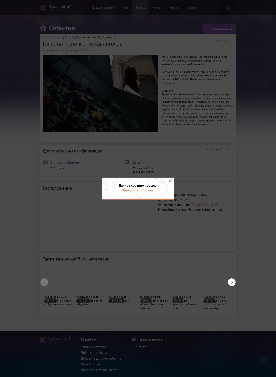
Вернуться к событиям (138, 190)
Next (230, 280)
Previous (42, 280)
